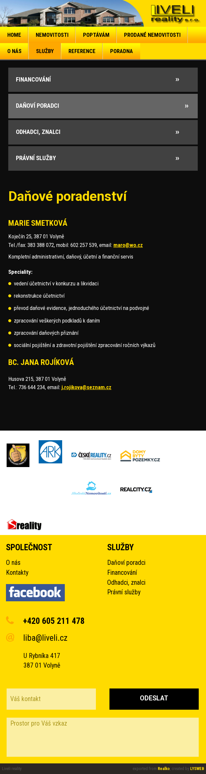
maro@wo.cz (128, 245)
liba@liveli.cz (45, 638)
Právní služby (124, 592)
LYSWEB (197, 768)
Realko (164, 768)
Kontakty (17, 572)
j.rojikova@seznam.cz (86, 387)
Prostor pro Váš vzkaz (102, 737)
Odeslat (154, 698)
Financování (122, 572)
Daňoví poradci (126, 562)
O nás (13, 562)
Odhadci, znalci (126, 582)
